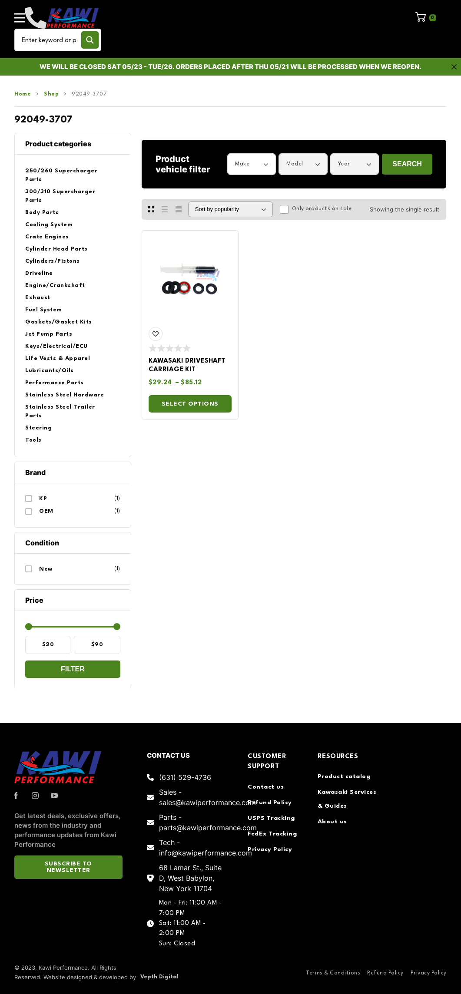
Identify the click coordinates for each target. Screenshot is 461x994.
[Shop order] (230, 209)
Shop (51, 94)
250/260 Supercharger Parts (61, 175)
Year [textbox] (344, 164)
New (46, 569)
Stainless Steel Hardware (64, 395)
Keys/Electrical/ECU (56, 346)
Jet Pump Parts (48, 334)
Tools (33, 440)
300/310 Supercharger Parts (60, 196)
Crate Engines (47, 237)
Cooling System (49, 225)
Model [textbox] (294, 164)
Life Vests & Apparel (57, 358)
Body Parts (42, 212)
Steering (38, 428)
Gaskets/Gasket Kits (58, 322)
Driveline (39, 273)
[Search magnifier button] (90, 40)
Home (22, 94)
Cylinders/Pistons (52, 261)
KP (43, 499)
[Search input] (49, 40)
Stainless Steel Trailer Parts (60, 411)
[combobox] (251, 164)
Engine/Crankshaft (55, 285)
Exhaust (37, 298)
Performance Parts (54, 383)
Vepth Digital (159, 977)
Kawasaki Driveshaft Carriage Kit (187, 365)
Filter (73, 669)
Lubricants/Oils (49, 370)
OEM (46, 511)
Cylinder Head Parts (56, 249)
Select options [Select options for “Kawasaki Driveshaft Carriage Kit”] (190, 404)
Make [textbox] (242, 164)
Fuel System (43, 310)
